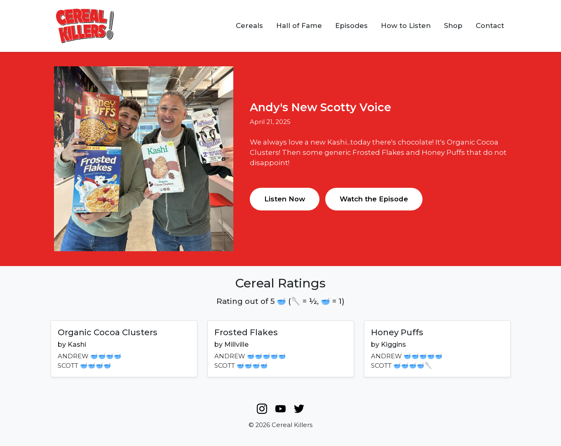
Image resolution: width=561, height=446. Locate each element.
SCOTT (68, 365)
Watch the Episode (374, 199)
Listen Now (284, 199)
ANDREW (73, 356)
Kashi (77, 344)
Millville (236, 344)
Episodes (351, 25)
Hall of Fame (299, 25)
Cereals (249, 25)
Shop (453, 25)
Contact (490, 25)
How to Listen (406, 25)
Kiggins (393, 344)
